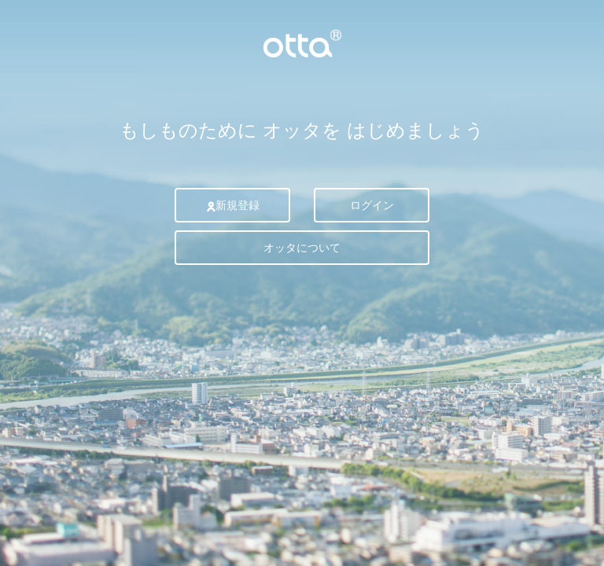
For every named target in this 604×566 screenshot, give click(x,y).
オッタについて (302, 247)
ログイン (372, 205)
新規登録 (233, 205)
